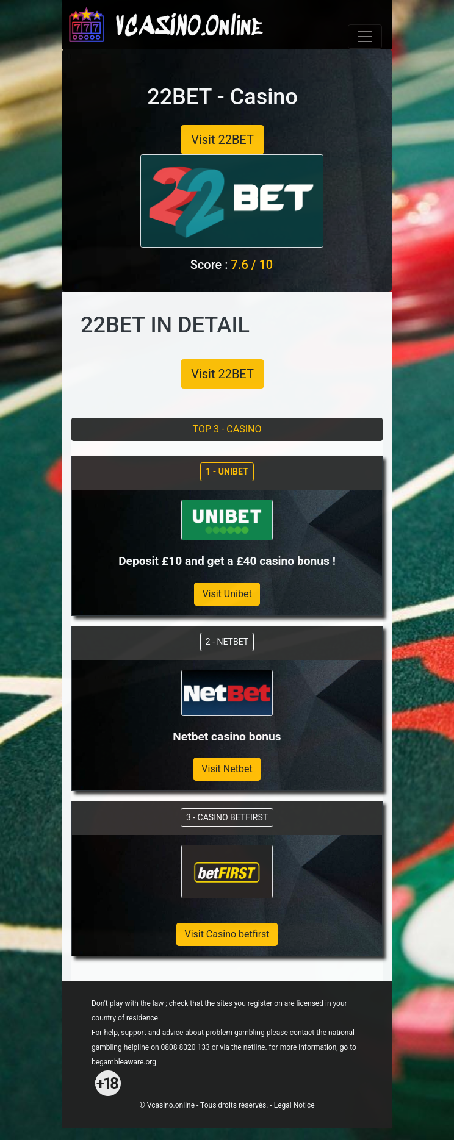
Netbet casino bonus (227, 737)
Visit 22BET (222, 139)
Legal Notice (294, 1105)
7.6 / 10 (252, 264)
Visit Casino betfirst (226, 934)
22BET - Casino (222, 97)
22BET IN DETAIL (165, 325)
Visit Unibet (226, 594)
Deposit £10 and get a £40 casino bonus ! (227, 561)
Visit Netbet (226, 769)
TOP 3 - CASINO (227, 429)
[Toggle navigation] (365, 36)
